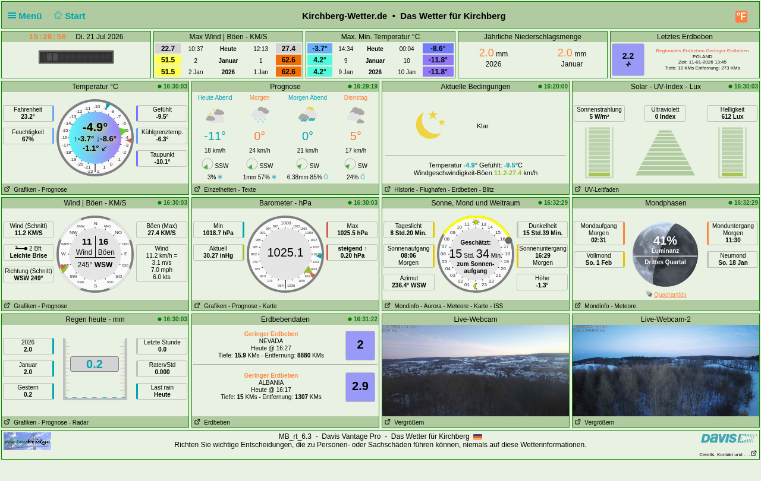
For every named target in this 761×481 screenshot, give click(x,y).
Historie (398, 189)
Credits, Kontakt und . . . (728, 454)
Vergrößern (403, 422)
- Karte (268, 306)
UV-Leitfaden (596, 189)
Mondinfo (400, 306)
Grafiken (19, 189)
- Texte (247, 189)
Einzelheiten (214, 189)
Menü (27, 16)
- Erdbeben (462, 189)
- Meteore (456, 306)
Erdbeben (211, 422)
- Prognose (52, 189)
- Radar (79, 422)
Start (68, 16)
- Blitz (486, 189)
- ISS (496, 306)
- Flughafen (431, 189)
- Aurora (431, 306)
